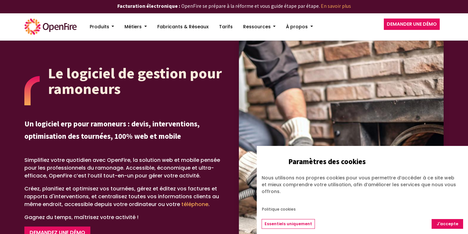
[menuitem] (102, 27)
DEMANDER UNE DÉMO (412, 24)
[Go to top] (450, 205)
